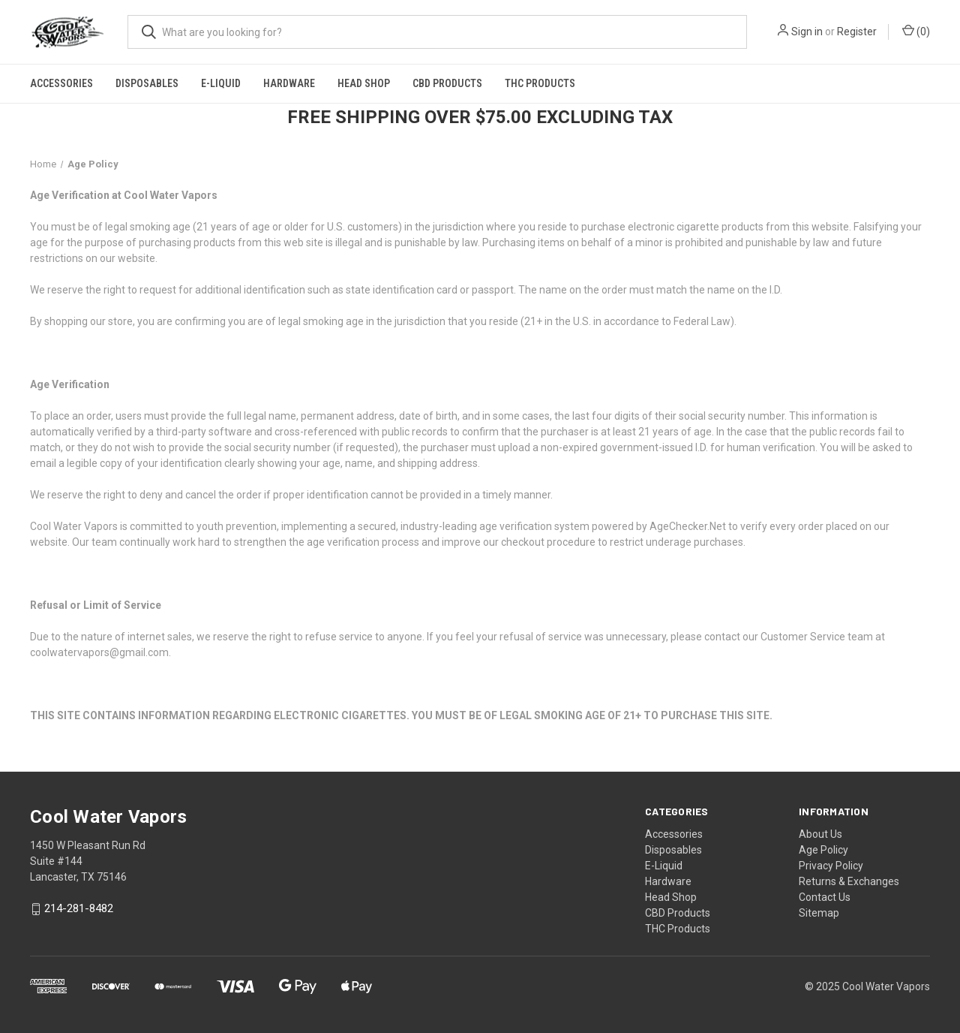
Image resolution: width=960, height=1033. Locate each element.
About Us (820, 834)
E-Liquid (221, 83)
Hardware (289, 83)
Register (857, 32)
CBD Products (447, 83)
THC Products (540, 83)
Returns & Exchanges (849, 881)
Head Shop (364, 83)
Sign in (807, 32)
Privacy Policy (831, 866)
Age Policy (823, 850)
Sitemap (819, 913)
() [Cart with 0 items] (916, 31)
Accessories (61, 83)
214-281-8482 (78, 909)
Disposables (147, 83)
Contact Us (824, 897)
